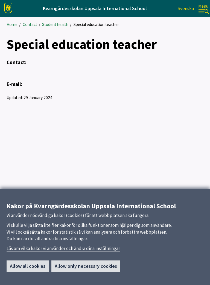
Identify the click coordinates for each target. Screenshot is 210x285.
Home (12, 24)
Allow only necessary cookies (86, 268)
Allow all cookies (27, 268)
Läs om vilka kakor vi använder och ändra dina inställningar (63, 250)
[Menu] (203, 8)
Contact (30, 24)
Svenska (185, 8)
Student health (55, 24)
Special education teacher (96, 24)
